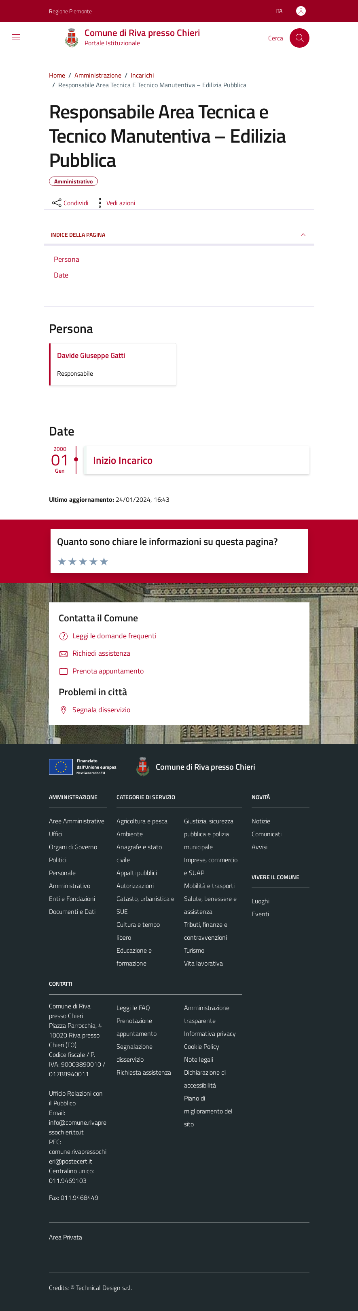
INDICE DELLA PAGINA (179, 235)
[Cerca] (299, 38)
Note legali (198, 1059)
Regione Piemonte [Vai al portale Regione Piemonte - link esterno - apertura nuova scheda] (70, 11)
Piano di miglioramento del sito (208, 1111)
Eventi (260, 914)
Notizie (261, 821)
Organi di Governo (73, 847)
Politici (57, 860)
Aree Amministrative (76, 821)
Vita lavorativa (203, 963)
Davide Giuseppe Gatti (91, 355)
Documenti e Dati (72, 911)
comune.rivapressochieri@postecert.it (77, 1156)
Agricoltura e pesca (142, 821)
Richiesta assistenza (144, 1072)
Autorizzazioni (135, 885)
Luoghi (260, 901)
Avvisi (259, 847)
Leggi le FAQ (133, 1007)
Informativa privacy (210, 1033)
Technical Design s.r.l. (104, 1287)
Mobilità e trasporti (209, 885)
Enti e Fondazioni (72, 898)
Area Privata (65, 1237)
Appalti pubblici (137, 873)
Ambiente (130, 834)
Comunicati (267, 834)
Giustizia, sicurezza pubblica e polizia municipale (208, 834)
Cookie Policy (201, 1046)
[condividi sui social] (69, 202)
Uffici (55, 834)
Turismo (194, 950)
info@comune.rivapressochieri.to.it (77, 1127)
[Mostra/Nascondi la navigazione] (16, 37)
